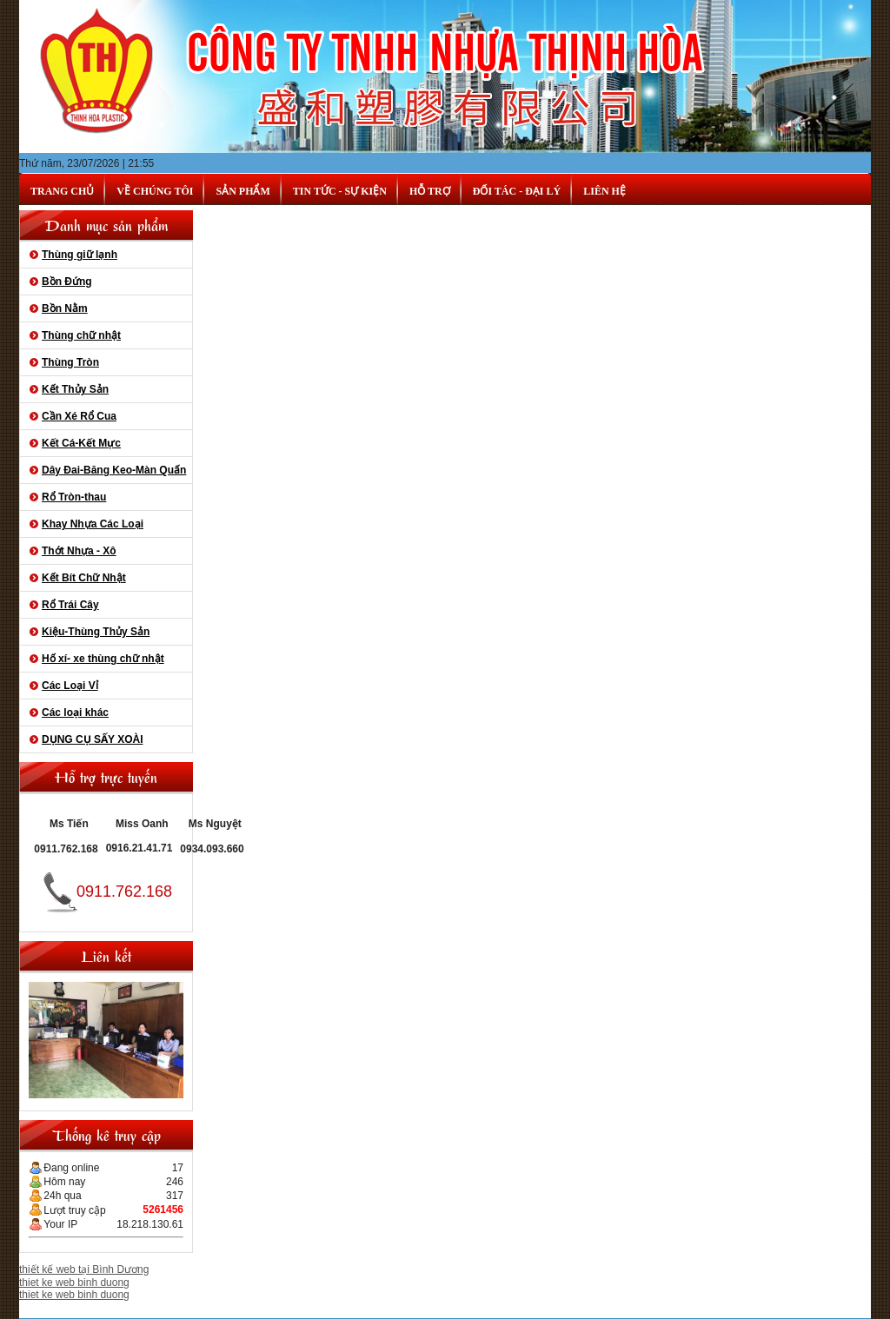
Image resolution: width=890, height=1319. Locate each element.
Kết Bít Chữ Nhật (84, 578)
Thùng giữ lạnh (79, 255)
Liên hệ (604, 191)
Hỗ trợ (429, 191)
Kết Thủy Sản (75, 389)
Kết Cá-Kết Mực (81, 443)
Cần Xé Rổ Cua (79, 416)
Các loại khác (75, 712)
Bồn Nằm (65, 308)
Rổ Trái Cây (70, 605)
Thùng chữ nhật (81, 335)
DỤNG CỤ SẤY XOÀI (92, 739)
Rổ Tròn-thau (74, 497)
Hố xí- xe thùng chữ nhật (103, 659)
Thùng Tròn (70, 362)
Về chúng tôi (154, 191)
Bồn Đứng (67, 281)
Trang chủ (62, 191)
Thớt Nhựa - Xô (79, 551)
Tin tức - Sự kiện (340, 191)
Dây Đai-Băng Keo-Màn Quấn (114, 470)
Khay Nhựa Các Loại (92, 524)
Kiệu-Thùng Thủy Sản (95, 632)
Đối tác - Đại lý (517, 191)
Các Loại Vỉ (70, 685)
